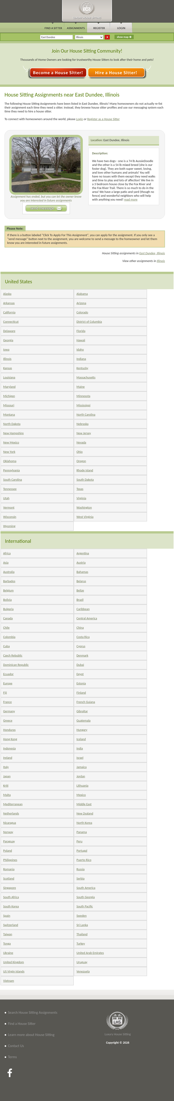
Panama (81, 832)
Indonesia (9, 748)
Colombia (9, 637)
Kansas (7, 368)
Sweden (81, 916)
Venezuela (83, 971)
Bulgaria (8, 609)
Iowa (6, 350)
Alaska (7, 294)
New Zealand (84, 813)
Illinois (161, 261)
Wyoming (9, 526)
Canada (8, 618)
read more (130, 199)
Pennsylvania (11, 470)
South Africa (11, 897)
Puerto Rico (83, 860)
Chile (6, 628)
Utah (6, 498)
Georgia (8, 340)
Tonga (7, 944)
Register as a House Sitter (103, 119)
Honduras (9, 730)
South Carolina (12, 480)
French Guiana (85, 702)
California (9, 312)
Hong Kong (10, 739)
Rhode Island (84, 470)
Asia (6, 563)
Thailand (82, 934)
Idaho (80, 350)
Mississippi (83, 405)
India (79, 748)
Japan (7, 776)
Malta (7, 795)
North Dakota (11, 424)
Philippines (10, 860)
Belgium (8, 590)
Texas (79, 489)
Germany (9, 711)
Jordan (80, 776)
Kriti (5, 786)
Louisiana (9, 377)
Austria (81, 563)
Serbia (80, 878)
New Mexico (11, 442)
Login (79, 119)
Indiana (81, 359)
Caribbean (83, 609)
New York (9, 452)
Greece (7, 721)
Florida (80, 331)
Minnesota (83, 396)
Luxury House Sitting (118, 1034)
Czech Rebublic (12, 655)
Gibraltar (82, 711)
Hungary (81, 730)
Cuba (6, 646)
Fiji (5, 693)
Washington (84, 507)
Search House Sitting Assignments (32, 1012)
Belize (80, 590)
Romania (8, 869)
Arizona (81, 303)
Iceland (81, 739)
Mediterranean (13, 804)
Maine (80, 387)
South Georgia (85, 897)
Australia (8, 572)
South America (85, 888)
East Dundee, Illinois (116, 140)
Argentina (82, 553)
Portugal (81, 851)
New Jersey (83, 433)
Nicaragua (9, 823)
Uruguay (81, 962)
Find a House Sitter (22, 1023)
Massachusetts (85, 377)
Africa (7, 553)
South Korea (11, 906)
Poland (7, 851)
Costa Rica (83, 637)
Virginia (81, 498)
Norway (8, 832)
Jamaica (81, 767)
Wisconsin (9, 517)
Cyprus (80, 646)
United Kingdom (13, 962)
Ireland (7, 758)
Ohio (79, 452)
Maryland (9, 387)
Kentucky (82, 368)
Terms (12, 1057)
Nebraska (82, 424)
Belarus (81, 581)
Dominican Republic (16, 665)
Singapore (9, 888)
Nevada (81, 442)
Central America (86, 618)
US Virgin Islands (13, 971)
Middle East (84, 804)
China (80, 628)
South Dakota (85, 480)
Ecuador (8, 674)
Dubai (80, 665)
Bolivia (7, 600)
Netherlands (11, 813)
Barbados (9, 581)
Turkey (80, 944)
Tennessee (10, 489)
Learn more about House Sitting (31, 1035)
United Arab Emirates (90, 953)
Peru (79, 841)
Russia (80, 869)
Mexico (81, 795)
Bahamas (82, 572)
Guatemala (83, 721)
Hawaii (80, 340)
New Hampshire (13, 433)
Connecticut (11, 322)
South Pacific (84, 906)
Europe (7, 683)
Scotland (8, 878)
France (7, 702)
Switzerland (10, 925)
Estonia (81, 683)
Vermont (8, 507)
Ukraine (8, 953)
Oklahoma (9, 461)
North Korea (84, 823)
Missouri (8, 405)
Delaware (9, 331)
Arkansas (9, 303)
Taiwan (7, 934)
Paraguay (9, 841)
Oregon (81, 461)
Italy (6, 767)
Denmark (82, 655)
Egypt (80, 674)
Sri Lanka (82, 925)
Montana (9, 415)
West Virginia (84, 517)
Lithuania (82, 786)
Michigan (9, 396)
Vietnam (8, 981)
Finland (81, 693)
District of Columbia (89, 322)
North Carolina (85, 415)
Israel (79, 758)
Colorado (82, 312)
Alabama (82, 294)
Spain (6, 916)
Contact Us (16, 1046)
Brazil (79, 600)
